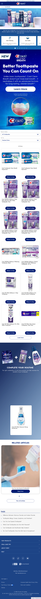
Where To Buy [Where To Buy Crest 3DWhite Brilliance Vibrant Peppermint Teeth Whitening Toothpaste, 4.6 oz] (30, 270)
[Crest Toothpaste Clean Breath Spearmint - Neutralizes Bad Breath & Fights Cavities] (30, 163)
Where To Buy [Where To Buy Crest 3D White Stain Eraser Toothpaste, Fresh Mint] (30, 333)
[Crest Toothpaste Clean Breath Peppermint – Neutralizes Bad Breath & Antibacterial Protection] (10, 163)
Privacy (3, 582)
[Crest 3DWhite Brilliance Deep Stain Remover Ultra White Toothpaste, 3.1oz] (10, 194)
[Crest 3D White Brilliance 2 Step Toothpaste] (10, 288)
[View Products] (20, 541)
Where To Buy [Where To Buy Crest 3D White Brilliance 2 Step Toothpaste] (11, 302)
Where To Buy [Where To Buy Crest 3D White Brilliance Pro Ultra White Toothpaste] (11, 333)
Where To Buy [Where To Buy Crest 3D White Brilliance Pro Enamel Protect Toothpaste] (30, 302)
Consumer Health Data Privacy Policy (29, 582)
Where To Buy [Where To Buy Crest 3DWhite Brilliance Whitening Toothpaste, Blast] (11, 270)
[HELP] (20, 552)
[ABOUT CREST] (20, 548)
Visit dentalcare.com (20, 573)
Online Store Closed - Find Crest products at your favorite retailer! (20, 0)
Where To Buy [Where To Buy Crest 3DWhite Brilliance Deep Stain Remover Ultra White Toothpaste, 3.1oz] (11, 208)
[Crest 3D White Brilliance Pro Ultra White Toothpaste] (10, 319)
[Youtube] (27, 558)
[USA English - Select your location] (4, 579)
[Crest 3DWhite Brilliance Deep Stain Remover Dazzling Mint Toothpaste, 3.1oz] (10, 226)
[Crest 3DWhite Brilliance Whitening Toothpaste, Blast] (10, 257)
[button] (20, 515)
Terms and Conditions (25, 585)
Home (2, 6)
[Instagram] (13, 558)
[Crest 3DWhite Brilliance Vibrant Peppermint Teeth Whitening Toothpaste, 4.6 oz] (30, 257)
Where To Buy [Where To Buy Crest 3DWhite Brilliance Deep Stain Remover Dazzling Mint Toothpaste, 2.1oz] (30, 239)
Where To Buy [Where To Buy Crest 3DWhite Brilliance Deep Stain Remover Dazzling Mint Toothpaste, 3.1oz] (11, 239)
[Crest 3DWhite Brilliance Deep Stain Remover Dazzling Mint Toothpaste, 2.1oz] (30, 226)
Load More (20, 337)
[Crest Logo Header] (20, 4)
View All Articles (20, 501)
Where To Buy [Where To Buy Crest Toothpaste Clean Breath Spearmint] (30, 177)
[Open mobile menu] (2, 4)
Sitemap (3, 587)
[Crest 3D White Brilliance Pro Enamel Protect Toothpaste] (30, 288)
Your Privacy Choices (7, 585)
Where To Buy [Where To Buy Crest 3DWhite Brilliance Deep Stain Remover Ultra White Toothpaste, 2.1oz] (30, 208)
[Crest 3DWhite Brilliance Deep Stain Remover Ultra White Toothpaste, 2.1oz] (30, 194)
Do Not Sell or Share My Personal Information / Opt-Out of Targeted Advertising (20, 593)
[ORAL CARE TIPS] (20, 544)
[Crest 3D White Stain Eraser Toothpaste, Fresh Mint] (30, 319)
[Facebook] (23, 558)
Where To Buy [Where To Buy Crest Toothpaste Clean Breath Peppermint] (11, 177)
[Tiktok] (18, 558)
